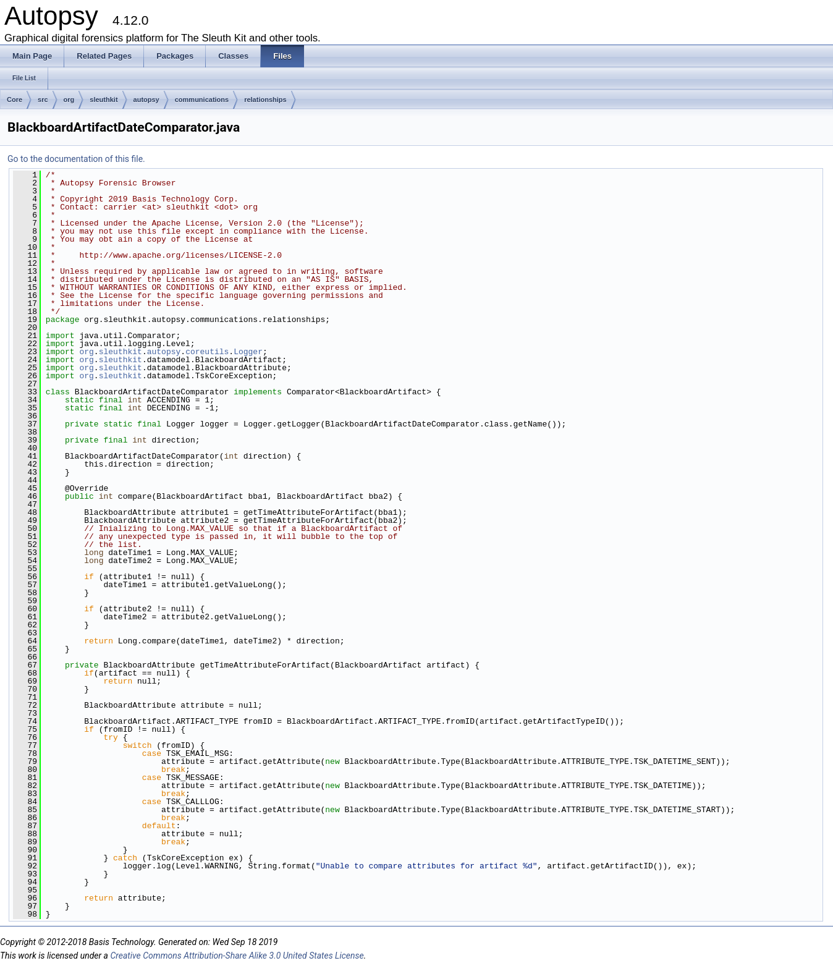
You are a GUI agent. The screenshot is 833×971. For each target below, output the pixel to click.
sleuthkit (103, 99)
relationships (265, 99)
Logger (248, 351)
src (43, 99)
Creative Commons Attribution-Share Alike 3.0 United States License (236, 955)
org (69, 99)
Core (14, 99)
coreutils (207, 351)
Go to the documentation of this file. (76, 159)
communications (202, 99)
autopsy (146, 99)
